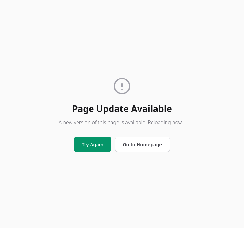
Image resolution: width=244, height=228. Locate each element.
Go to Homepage (142, 144)
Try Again (92, 144)
